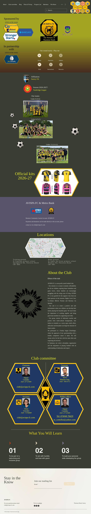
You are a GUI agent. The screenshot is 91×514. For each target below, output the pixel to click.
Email (35, 484)
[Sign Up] (69, 483)
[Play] (39, 55)
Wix (18, 511)
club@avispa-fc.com (39, 225)
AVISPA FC (7, 499)
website (40, 503)
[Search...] (56, 10)
